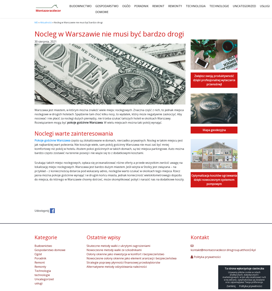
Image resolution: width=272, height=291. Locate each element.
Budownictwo (80, 6)
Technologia (196, 6)
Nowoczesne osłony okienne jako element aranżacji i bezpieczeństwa (131, 258)
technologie (219, 6)
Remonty (175, 6)
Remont (158, 6)
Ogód (126, 6)
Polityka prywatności (206, 257)
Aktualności (46, 22)
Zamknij (231, 286)
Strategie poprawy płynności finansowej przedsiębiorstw (123, 262)
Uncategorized (244, 6)
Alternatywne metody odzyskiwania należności (117, 267)
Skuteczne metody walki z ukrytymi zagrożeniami (118, 246)
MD (36, 22)
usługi (265, 6)
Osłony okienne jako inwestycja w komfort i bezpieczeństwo (125, 254)
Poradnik (141, 6)
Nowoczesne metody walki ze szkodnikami (114, 250)
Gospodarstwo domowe (106, 9)
